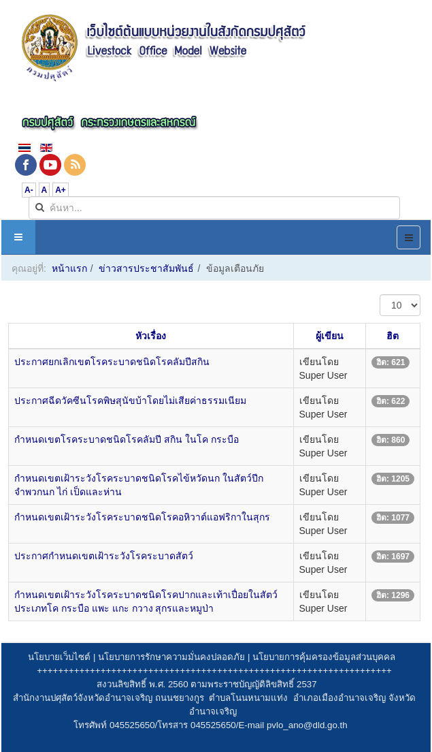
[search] (214, 207)
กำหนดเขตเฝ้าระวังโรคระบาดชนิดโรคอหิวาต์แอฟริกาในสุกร (142, 517)
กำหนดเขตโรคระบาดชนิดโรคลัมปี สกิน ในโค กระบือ (126, 439)
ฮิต (392, 335)
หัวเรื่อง (150, 335)
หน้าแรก (69, 268)
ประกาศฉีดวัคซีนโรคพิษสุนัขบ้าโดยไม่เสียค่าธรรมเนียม (130, 400)
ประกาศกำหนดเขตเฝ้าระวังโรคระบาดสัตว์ (103, 555)
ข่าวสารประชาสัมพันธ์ (146, 268)
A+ (60, 190)
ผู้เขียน (330, 335)
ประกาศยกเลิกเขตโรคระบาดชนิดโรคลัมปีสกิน (112, 361)
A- (28, 190)
